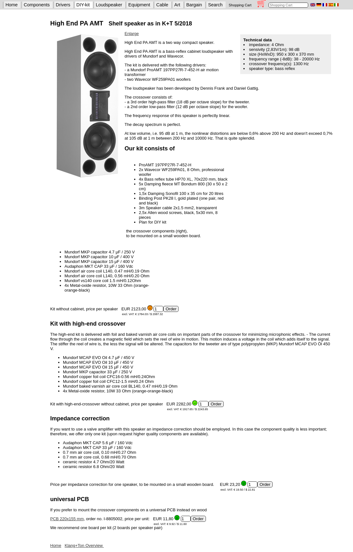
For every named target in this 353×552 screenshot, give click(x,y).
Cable (162, 4)
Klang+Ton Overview (84, 545)
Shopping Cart (240, 5)
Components (37, 4)
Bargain (194, 4)
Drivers (63, 4)
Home (11, 4)
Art (177, 4)
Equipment (139, 4)
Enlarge (132, 33)
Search (215, 4)
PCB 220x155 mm (67, 518)
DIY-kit (83, 4)
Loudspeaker (109, 4)
